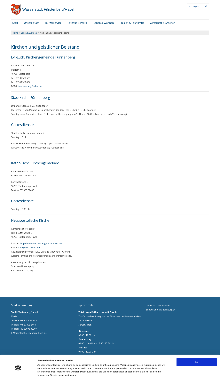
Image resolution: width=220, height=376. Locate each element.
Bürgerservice (53, 22)
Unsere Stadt (31, 22)
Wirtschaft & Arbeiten (162, 22)
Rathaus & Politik (77, 22)
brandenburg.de (167, 309)
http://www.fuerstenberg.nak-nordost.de (41, 243)
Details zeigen (149, 370)
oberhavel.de (163, 305)
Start (15, 22)
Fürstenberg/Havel (42, 9)
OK (196, 348)
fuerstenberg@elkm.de (30, 86)
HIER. (89, 320)
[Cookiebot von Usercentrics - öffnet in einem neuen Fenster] (18, 370)
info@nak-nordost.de (29, 247)
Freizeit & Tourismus (132, 22)
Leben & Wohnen (103, 22)
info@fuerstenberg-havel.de (32, 333)
